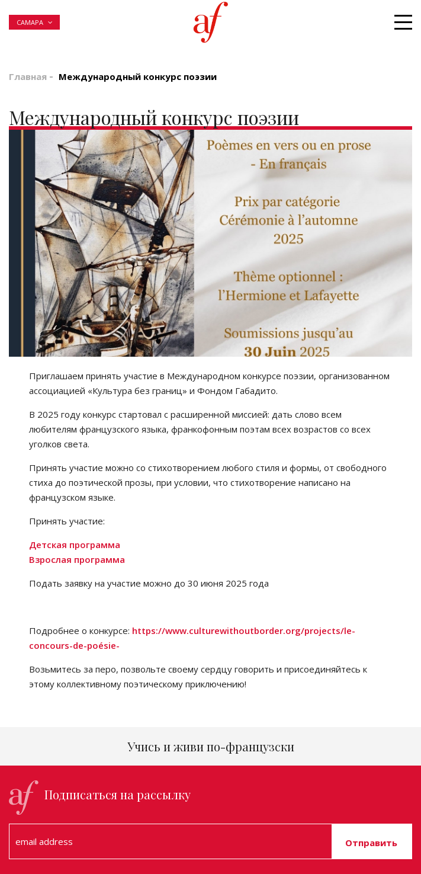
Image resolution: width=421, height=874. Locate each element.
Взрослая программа (77, 559)
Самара (30, 22)
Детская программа (74, 544)
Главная (28, 76)
